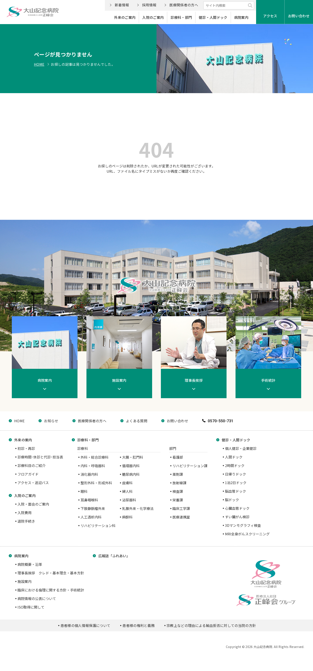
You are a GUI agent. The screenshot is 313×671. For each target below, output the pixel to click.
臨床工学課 (181, 508)
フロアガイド (28, 474)
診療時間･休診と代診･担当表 (40, 457)
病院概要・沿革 (30, 564)
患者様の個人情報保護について (85, 625)
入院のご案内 (153, 17)
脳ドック (232, 499)
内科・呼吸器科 (93, 465)
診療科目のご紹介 (32, 465)
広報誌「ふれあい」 (114, 555)
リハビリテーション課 (189, 465)
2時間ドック (234, 465)
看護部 (177, 457)
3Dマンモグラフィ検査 (243, 525)
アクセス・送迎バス (33, 482)
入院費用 (25, 512)
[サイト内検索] (229, 5)
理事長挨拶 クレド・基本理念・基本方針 (51, 572)
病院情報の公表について (37, 598)
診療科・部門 (181, 17)
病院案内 (241, 17)
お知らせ (51, 420)
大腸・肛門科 (132, 457)
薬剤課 (177, 474)
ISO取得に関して (31, 607)
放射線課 (179, 482)
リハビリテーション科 (98, 525)
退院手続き (26, 521)
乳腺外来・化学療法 (138, 508)
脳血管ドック (235, 491)
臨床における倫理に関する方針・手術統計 (51, 590)
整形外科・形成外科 (96, 482)
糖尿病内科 (131, 474)
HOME (39, 64)
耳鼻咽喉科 (89, 499)
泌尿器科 (129, 499)
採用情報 (149, 4)
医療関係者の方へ (183, 4)
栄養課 (177, 499)
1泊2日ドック (235, 482)
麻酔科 (127, 517)
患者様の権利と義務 (138, 625)
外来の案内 (23, 439)
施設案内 (25, 581)
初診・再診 (26, 448)
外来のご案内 (124, 17)
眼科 (84, 491)
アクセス (270, 15)
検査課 (177, 491)
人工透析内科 (91, 517)
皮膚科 (127, 482)
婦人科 (127, 491)
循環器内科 (131, 465)
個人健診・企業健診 (241, 448)
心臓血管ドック (237, 508)
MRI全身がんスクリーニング (247, 533)
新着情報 (122, 4)
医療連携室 (181, 517)
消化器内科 (89, 474)
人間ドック (234, 457)
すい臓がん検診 (237, 516)
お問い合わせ (298, 15)
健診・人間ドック (213, 17)
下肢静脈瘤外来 (93, 508)
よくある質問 (136, 420)
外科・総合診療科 (95, 457)
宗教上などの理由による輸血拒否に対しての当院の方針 (211, 625)
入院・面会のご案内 (33, 504)
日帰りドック (235, 474)
